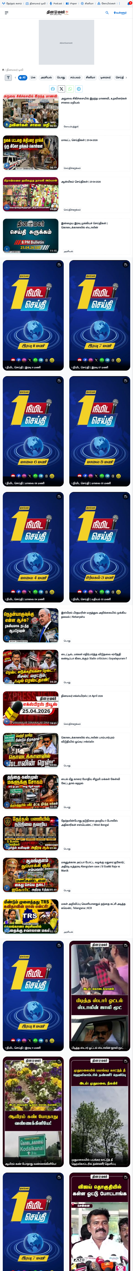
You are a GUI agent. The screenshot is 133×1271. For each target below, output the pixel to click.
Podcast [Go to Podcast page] (55, 3)
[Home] (3, 69)
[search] (107, 12)
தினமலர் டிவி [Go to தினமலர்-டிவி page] (36, 3)
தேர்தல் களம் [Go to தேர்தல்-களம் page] (12, 3)
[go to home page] (57, 13)
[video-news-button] (7, 124)
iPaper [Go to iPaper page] (71, 3)
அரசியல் (68, 251)
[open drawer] (6, 12)
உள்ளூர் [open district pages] (120, 12)
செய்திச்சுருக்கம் (72, 168)
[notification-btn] (128, 3)
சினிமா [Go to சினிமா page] (87, 3)
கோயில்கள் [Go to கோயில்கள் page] (106, 3)
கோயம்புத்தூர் (71, 127)
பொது (67, 641)
